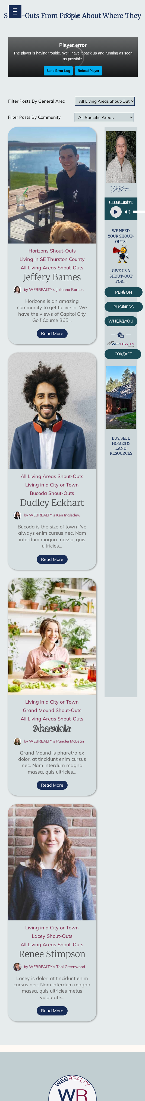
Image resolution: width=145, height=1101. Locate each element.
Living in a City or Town (52, 485)
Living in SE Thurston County (52, 260)
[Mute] (127, 212)
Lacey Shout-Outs (52, 937)
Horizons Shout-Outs (52, 251)
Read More (52, 333)
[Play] (116, 212)
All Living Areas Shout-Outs (52, 268)
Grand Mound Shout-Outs (52, 711)
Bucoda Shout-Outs (52, 494)
